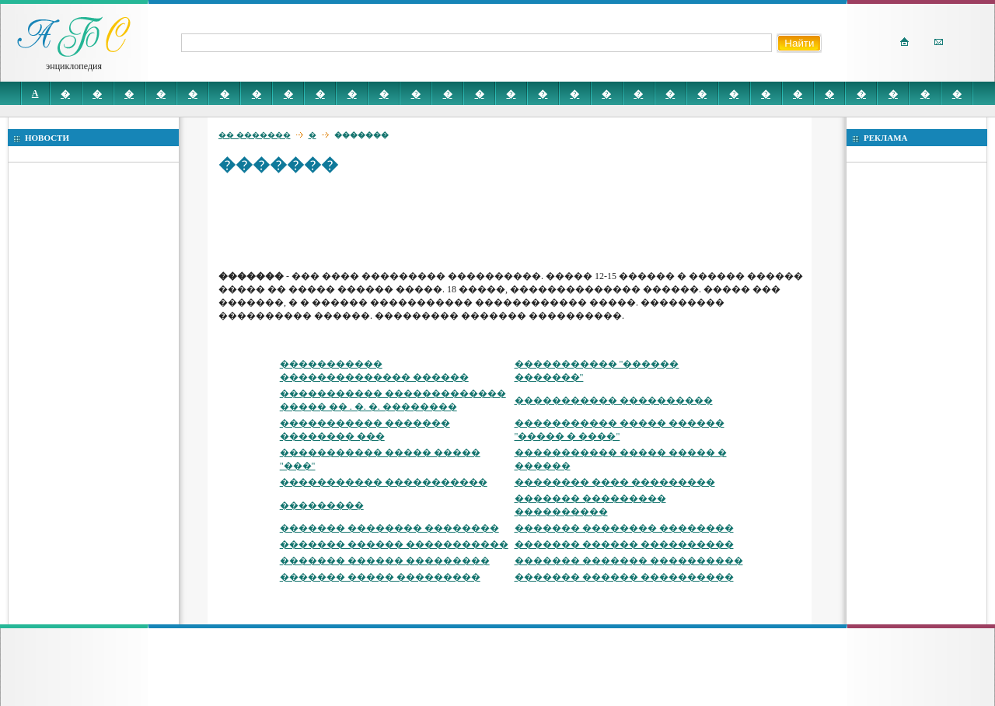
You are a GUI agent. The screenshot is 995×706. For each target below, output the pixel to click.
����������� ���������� (614, 400)
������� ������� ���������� (629, 560)
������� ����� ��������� (380, 576)
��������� (322, 505)
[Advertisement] (501, 222)
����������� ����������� (383, 482)
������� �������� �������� (389, 528)
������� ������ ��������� (385, 560)
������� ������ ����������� (394, 544)
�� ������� (254, 135)
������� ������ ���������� (624, 544)
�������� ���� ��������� (615, 482)
